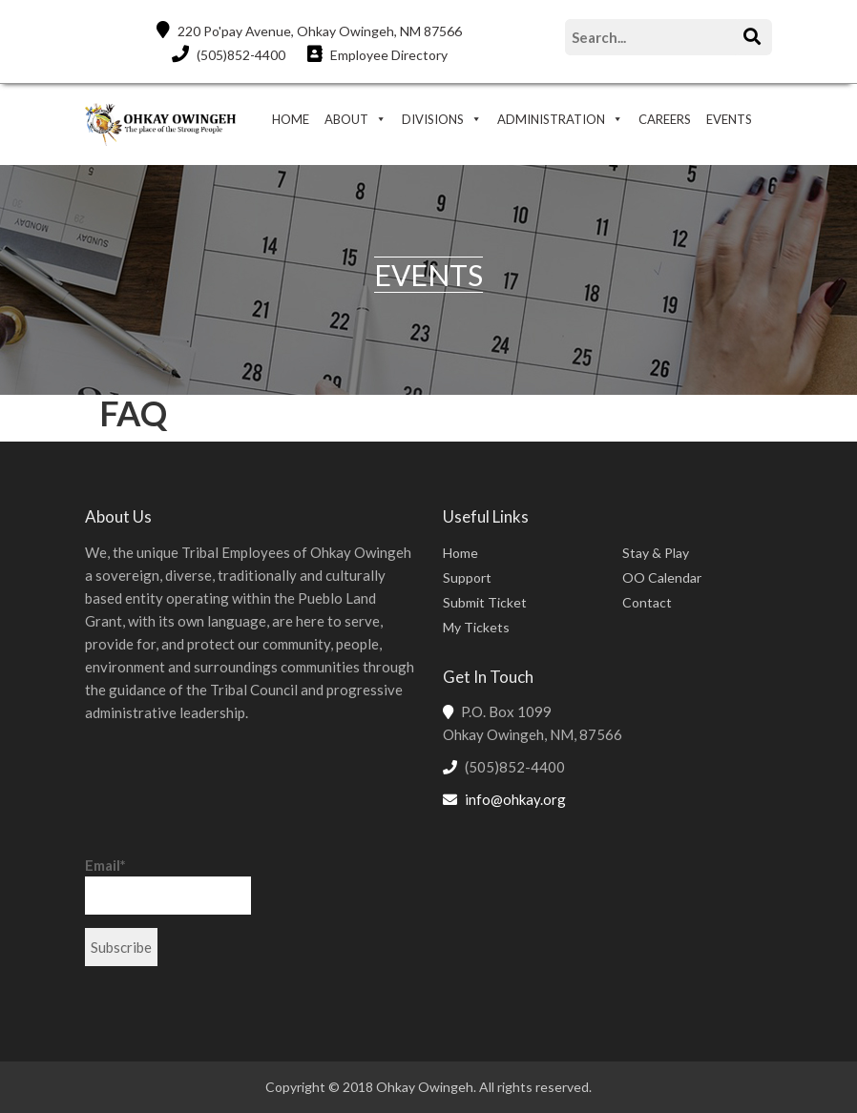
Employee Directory (377, 54)
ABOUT (346, 119)
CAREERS (664, 119)
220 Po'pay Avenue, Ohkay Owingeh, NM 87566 (309, 30)
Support (467, 577)
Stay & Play (655, 553)
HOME (290, 119)
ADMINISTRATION (551, 119)
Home (460, 553)
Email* (168, 885)
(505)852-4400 (228, 54)
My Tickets (476, 627)
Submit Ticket (485, 602)
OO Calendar (661, 577)
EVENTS (729, 119)
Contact (647, 602)
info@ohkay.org (515, 799)
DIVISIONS (433, 119)
